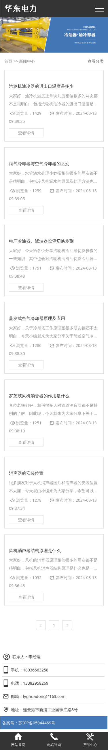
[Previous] (41, 625)
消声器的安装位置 (26, 473)
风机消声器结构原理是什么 (35, 550)
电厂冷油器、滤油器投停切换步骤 (41, 241)
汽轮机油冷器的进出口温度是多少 (41, 86)
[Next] (67, 625)
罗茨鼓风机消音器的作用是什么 (39, 395)
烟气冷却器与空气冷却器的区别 (39, 163)
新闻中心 (27, 61)
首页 (8, 61)
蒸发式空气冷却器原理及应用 (37, 318)
